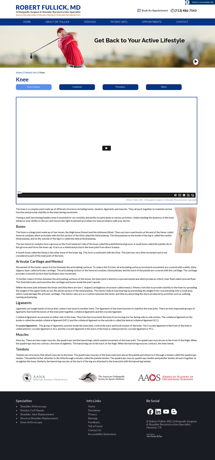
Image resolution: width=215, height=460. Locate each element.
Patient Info (119, 21)
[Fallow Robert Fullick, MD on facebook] (150, 411)
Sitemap (93, 418)
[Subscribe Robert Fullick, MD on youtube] (166, 411)
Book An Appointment (155, 10)
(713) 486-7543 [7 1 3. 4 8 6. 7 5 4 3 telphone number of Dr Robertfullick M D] (186, 10)
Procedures (120, 87)
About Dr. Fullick (57, 21)
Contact (182, 21)
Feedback (94, 422)
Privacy (92, 414)
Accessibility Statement (102, 434)
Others (164, 87)
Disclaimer (94, 410)
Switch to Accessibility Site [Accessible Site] (202, 2)
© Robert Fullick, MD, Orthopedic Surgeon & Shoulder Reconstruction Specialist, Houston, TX (171, 424)
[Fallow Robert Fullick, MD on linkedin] (158, 411)
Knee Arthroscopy (31, 422)
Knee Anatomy (33, 87)
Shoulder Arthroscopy (33, 406)
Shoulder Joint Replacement (37, 414)
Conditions (77, 87)
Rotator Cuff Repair (32, 410)
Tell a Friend (95, 426)
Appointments (152, 21)
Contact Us (94, 430)
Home (27, 21)
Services (90, 21)
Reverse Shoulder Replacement (39, 418)
